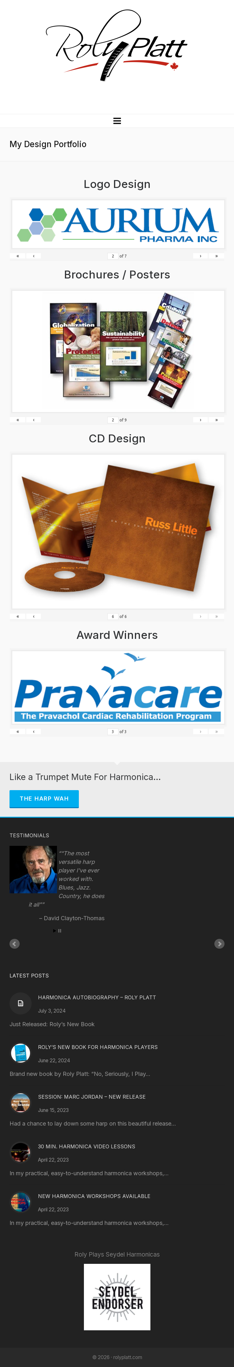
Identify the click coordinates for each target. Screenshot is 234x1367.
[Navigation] (117, 121)
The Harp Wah (44, 798)
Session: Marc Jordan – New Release (92, 1097)
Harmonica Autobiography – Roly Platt (97, 997)
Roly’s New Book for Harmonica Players (98, 1047)
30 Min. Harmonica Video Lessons (86, 1146)
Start (54, 931)
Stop (59, 931)
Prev (14, 944)
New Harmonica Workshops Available (94, 1196)
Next (219, 944)
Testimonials (29, 835)
